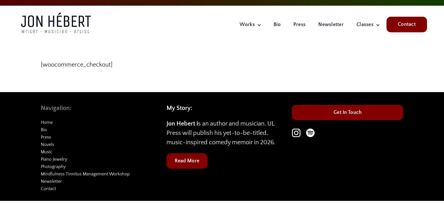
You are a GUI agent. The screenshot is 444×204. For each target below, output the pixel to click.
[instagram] (296, 133)
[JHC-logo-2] (56, 13)
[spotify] (310, 133)
